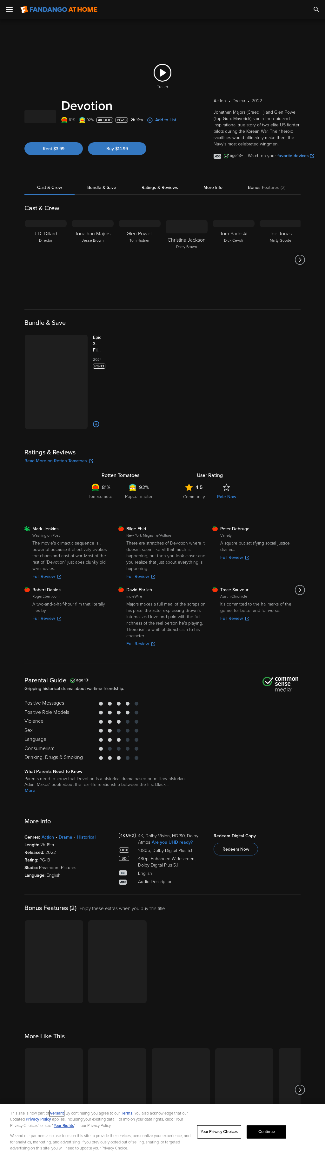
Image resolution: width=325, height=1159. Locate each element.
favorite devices (295, 155)
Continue (266, 1131)
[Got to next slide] (300, 260)
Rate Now (226, 496)
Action (48, 837)
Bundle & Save (101, 187)
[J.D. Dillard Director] (45, 260)
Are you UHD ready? (172, 842)
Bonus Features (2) (267, 187)
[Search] (316, 9)
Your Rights (64, 1125)
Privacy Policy (38, 1119)
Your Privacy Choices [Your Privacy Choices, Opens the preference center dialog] (219, 1131)
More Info (212, 187)
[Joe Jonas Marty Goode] (280, 260)
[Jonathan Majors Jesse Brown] (92, 260)
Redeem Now (235, 849)
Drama (65, 837)
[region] (162, 1131)
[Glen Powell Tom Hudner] (139, 260)
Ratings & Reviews (160, 187)
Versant (57, 1113)
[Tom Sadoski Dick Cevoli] (233, 260)
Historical (86, 837)
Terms (126, 1113)
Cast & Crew (49, 187)
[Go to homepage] (59, 9)
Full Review (46, 576)
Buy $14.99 (117, 148)
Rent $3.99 (53, 148)
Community (194, 496)
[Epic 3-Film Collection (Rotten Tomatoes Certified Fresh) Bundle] (103, 343)
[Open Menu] (9, 9)
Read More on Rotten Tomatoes (58, 461)
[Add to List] (96, 424)
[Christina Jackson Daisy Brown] (186, 260)
